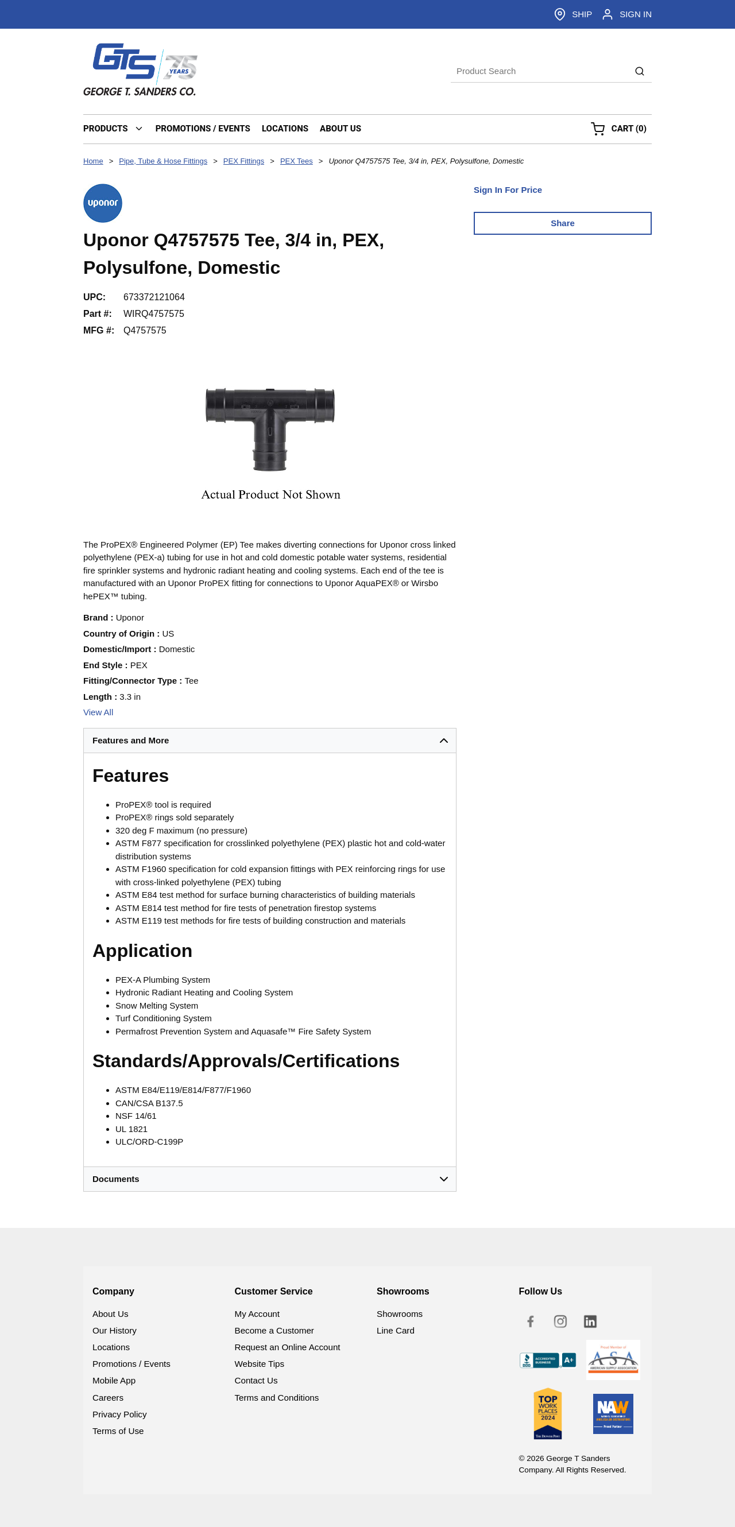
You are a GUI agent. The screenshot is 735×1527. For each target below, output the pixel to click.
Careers (107, 1397)
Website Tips (260, 1364)
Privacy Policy (119, 1414)
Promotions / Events (131, 1364)
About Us (110, 1314)
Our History (114, 1330)
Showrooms (400, 1314)
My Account (257, 1314)
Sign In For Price (508, 190)
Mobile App (114, 1380)
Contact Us (256, 1380)
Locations (111, 1347)
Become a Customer (274, 1330)
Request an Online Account (288, 1347)
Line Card (396, 1330)
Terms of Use (118, 1431)
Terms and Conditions (277, 1397)
